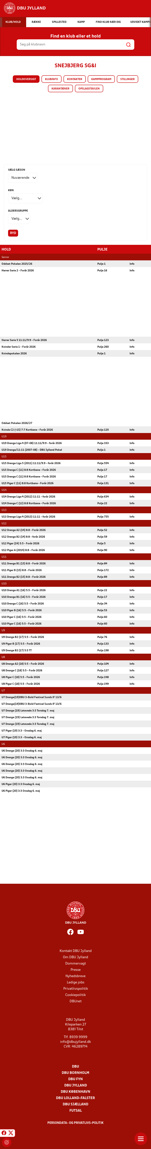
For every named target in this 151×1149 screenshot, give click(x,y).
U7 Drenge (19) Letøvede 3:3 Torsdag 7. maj (28, 710)
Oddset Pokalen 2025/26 (17, 264)
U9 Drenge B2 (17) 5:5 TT (17, 650)
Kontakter (74, 79)
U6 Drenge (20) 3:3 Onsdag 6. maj (22, 750)
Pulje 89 (102, 577)
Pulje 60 (102, 617)
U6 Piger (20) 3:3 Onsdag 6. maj (21, 784)
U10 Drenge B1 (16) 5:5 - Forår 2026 (24, 597)
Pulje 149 (103, 684)
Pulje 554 (103, 463)
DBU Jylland (75, 1085)
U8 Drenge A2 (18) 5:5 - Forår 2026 (23, 663)
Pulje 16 (102, 270)
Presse (76, 969)
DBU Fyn (75, 1079)
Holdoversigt (26, 79)
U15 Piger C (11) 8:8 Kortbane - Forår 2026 (27, 483)
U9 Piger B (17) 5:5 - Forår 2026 (21, 643)
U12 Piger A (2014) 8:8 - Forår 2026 (23, 550)
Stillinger (127, 79)
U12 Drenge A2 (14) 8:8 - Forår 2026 (24, 530)
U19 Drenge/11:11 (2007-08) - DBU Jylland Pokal (32, 450)
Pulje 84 (102, 563)
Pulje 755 (103, 516)
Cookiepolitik (75, 995)
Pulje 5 (101, 543)
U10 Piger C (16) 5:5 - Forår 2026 (21, 617)
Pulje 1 (101, 264)
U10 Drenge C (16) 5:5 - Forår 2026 (23, 603)
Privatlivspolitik (75, 988)
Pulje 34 (102, 603)
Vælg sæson (16, 170)
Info (132, 264)
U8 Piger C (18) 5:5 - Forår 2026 (21, 677)
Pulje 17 (102, 470)
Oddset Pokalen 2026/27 (17, 423)
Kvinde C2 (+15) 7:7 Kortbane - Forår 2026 (27, 429)
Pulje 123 (103, 340)
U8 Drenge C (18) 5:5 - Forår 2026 (22, 670)
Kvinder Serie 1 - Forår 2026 (19, 347)
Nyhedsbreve (75, 976)
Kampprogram (101, 79)
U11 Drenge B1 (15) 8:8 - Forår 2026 (24, 563)
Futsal (75, 1110)
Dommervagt (75, 963)
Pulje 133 (103, 643)
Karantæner (60, 89)
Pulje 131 (103, 483)
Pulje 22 (102, 503)
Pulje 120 (103, 429)
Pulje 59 (102, 536)
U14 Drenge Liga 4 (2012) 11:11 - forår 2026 (28, 496)
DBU (75, 1066)
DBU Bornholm (75, 1072)
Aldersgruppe (18, 211)
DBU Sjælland (75, 1104)
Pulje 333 (103, 443)
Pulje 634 (103, 496)
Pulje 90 (102, 550)
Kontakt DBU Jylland (76, 951)
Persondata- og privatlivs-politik (75, 1122)
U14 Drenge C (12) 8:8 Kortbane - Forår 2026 (29, 503)
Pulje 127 (103, 670)
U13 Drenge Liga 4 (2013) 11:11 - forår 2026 (28, 516)
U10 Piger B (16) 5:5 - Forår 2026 (22, 610)
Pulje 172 (103, 570)
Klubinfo (51, 79)
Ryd (13, 233)
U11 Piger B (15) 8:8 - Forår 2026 (22, 570)
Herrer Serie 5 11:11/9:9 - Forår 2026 (24, 340)
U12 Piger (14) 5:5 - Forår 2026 (20, 543)
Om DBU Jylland (75, 957)
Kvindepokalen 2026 (14, 353)
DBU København (75, 1091)
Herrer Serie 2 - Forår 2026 (18, 270)
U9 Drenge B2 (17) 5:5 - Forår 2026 (23, 637)
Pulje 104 (103, 663)
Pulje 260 (103, 347)
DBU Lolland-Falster (75, 1098)
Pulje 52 (102, 530)
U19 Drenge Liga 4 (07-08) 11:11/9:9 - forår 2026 (32, 443)
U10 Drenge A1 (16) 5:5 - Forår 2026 (24, 590)
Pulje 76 (102, 637)
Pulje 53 (102, 610)
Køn (11, 190)
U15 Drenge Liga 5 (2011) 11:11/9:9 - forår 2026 (31, 463)
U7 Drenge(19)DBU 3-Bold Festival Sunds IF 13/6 (32, 697)
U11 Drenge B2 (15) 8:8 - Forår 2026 (24, 577)
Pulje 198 (103, 650)
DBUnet (76, 1001)
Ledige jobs (75, 982)
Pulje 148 (103, 677)
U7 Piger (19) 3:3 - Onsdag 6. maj (22, 730)
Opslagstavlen (89, 89)
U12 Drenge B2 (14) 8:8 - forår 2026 (23, 536)
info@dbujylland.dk (75, 1041)
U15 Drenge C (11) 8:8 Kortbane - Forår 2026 (29, 470)
